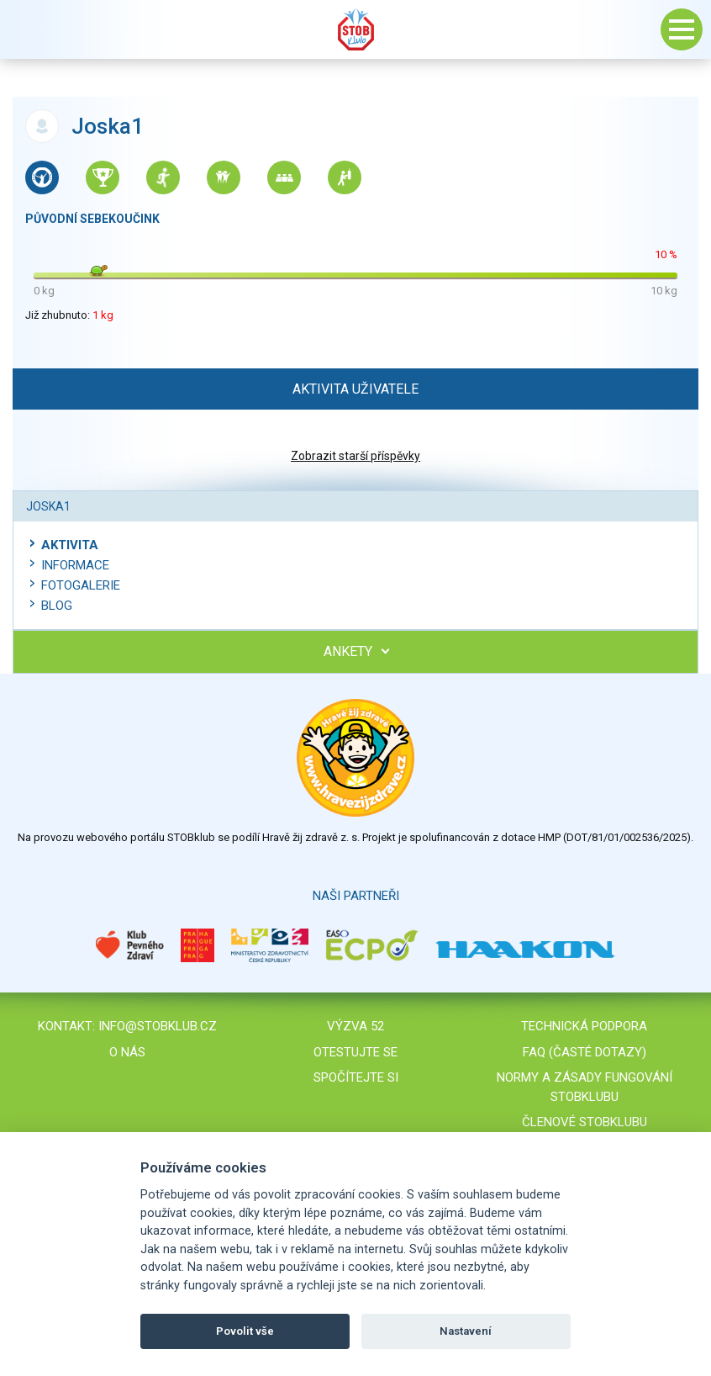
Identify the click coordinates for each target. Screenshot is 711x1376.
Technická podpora (584, 1026)
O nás (127, 1052)
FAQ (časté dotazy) (584, 1052)
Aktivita (69, 545)
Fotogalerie (80, 585)
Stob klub (355, 29)
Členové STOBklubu (584, 1122)
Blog (56, 605)
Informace (75, 565)
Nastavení (466, 1331)
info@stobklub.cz (157, 1026)
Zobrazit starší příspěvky (355, 456)
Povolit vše (245, 1331)
